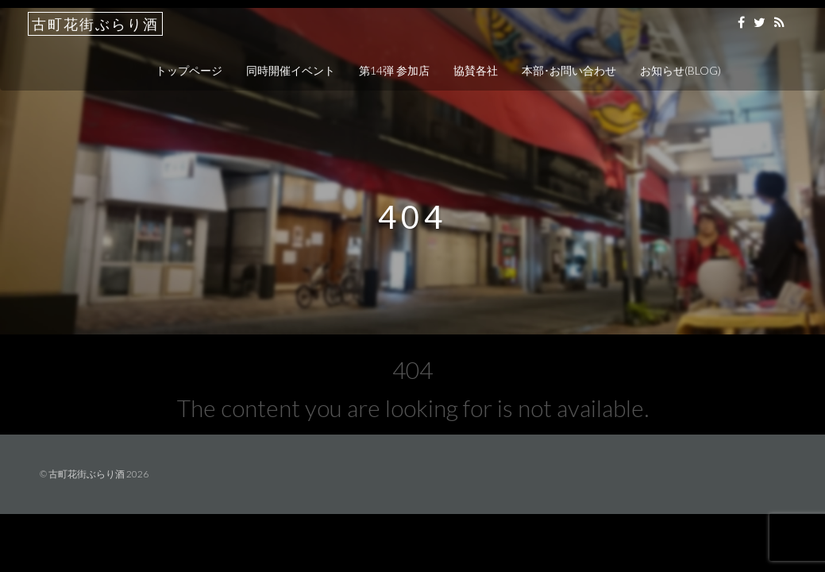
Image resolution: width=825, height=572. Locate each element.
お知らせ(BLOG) (680, 70)
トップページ (189, 70)
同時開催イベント (290, 70)
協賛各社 (475, 70)
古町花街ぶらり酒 (95, 24)
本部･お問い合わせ (569, 70)
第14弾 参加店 (394, 70)
